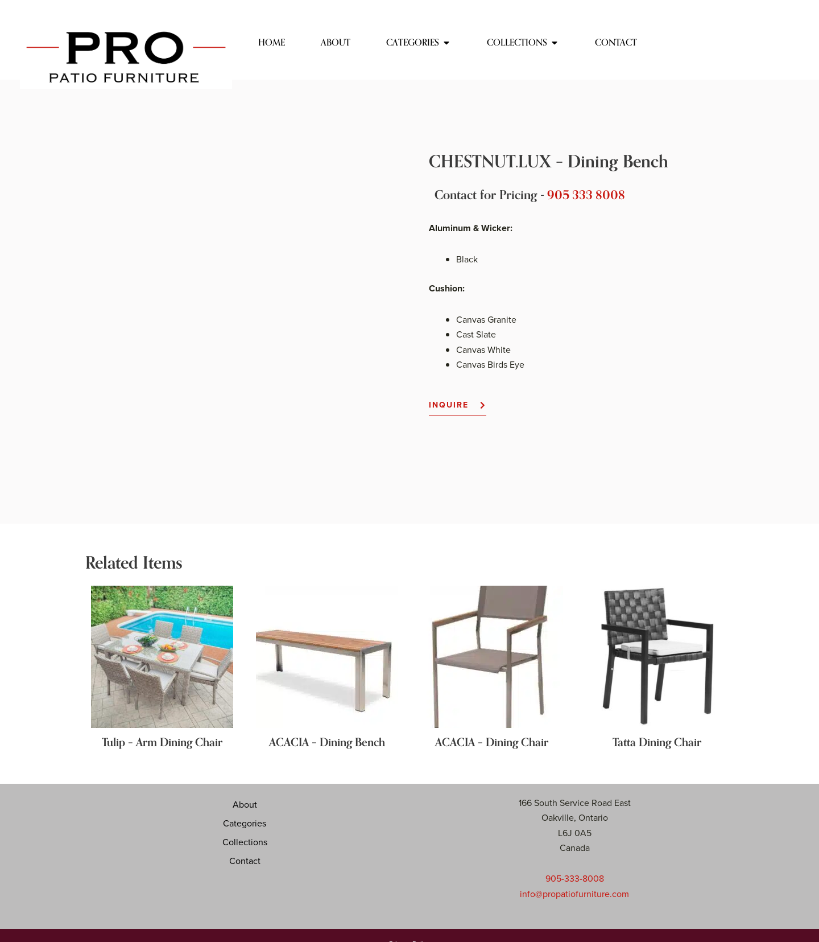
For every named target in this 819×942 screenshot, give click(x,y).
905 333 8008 (587, 195)
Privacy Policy (410, 909)
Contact (244, 826)
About (245, 770)
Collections (244, 807)
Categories (244, 789)
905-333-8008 (574, 844)
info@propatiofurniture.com (574, 859)
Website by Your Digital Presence (410, 927)
